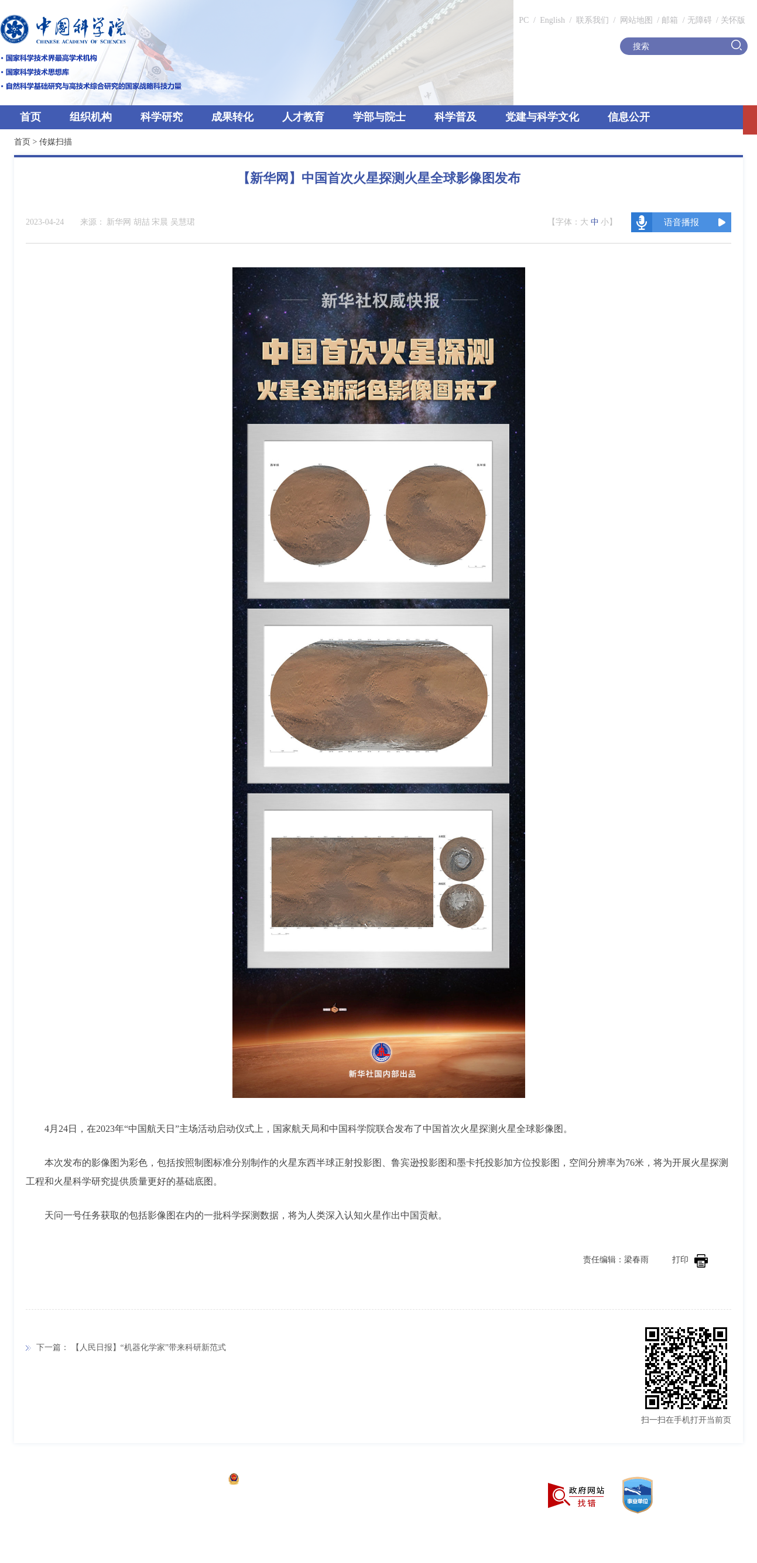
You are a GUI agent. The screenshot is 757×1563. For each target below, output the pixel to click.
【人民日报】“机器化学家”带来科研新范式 (148, 1347)
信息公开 (629, 117)
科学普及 (455, 117)
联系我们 (592, 20)
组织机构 (91, 117)
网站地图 (635, 20)
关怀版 (733, 20)
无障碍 (699, 20)
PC (524, 20)
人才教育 (303, 117)
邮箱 (670, 20)
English (552, 20)
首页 (30, 117)
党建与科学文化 (542, 117)
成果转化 (232, 117)
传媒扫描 (55, 141)
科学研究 (162, 117)
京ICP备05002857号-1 (181, 1480)
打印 (690, 1259)
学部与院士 (379, 117)
